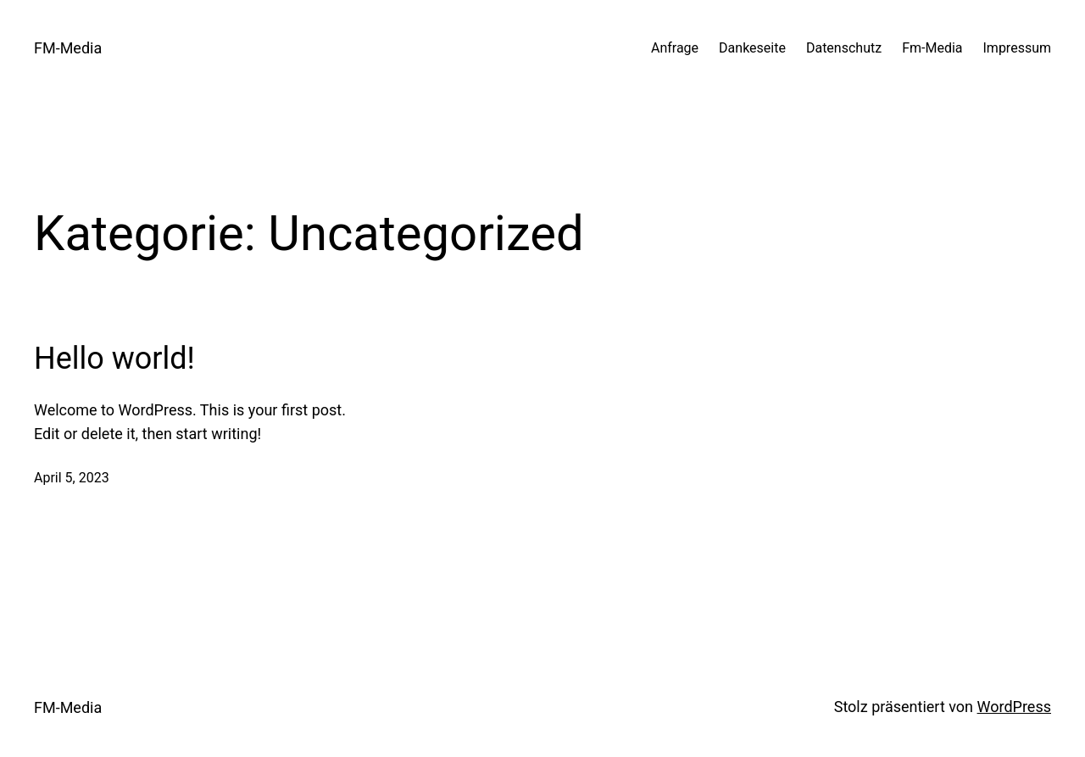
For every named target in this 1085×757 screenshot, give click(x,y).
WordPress (1014, 706)
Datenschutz (844, 48)
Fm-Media (932, 48)
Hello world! (114, 358)
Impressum (1017, 48)
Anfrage (674, 48)
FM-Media (68, 48)
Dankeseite (752, 48)
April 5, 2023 (71, 478)
